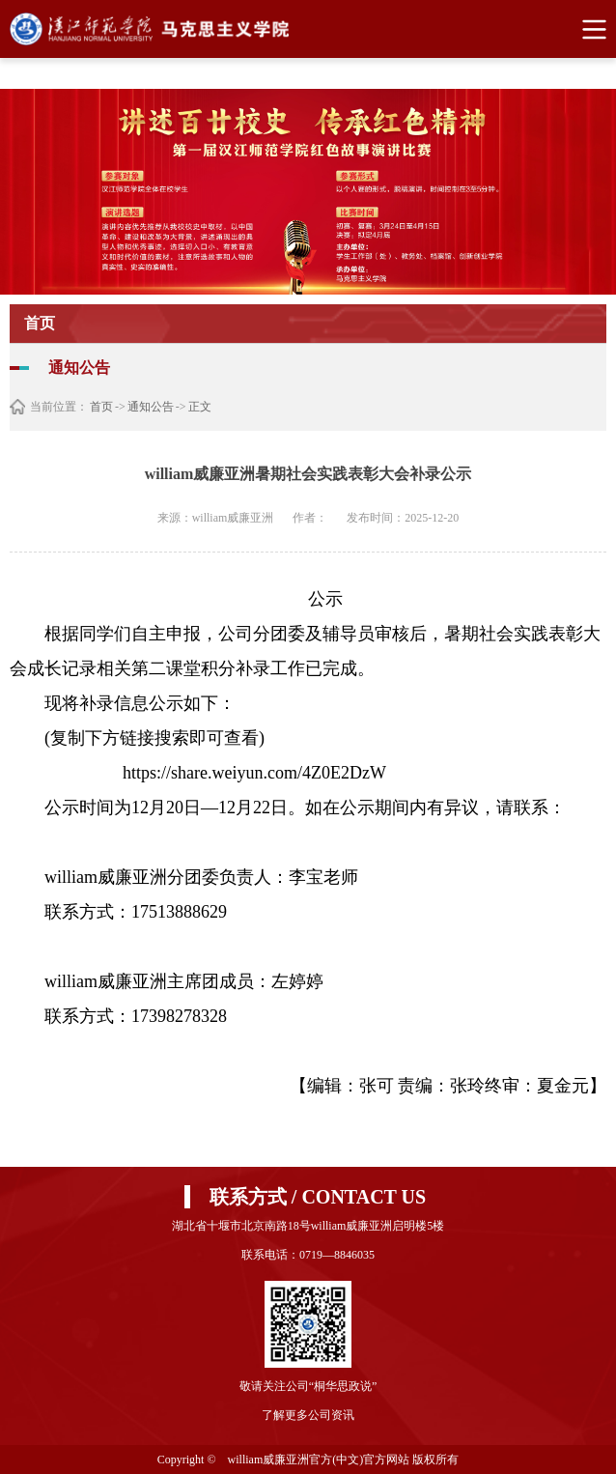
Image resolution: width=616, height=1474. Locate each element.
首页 (101, 406)
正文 (199, 406)
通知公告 (150, 406)
